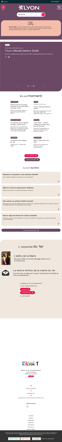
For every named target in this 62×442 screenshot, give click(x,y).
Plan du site (31, 427)
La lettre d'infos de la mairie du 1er (34, 305)
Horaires (31, 376)
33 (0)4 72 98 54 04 (31, 388)
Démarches (31, 422)
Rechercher (21, 14)
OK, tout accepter (14, 439)
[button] (18, 86)
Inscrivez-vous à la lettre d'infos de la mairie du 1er (31, 397)
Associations (31, 424)
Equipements (31, 420)
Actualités (31, 415)
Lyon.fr (5, 1)
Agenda (31, 418)
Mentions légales (31, 429)
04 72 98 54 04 (26, 342)
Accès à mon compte (59, 7)
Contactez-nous (31, 393)
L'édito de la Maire (25, 291)
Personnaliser (36, 438)
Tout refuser (25, 439)
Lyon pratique (56, 1)
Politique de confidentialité (47, 438)
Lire (6, 57)
